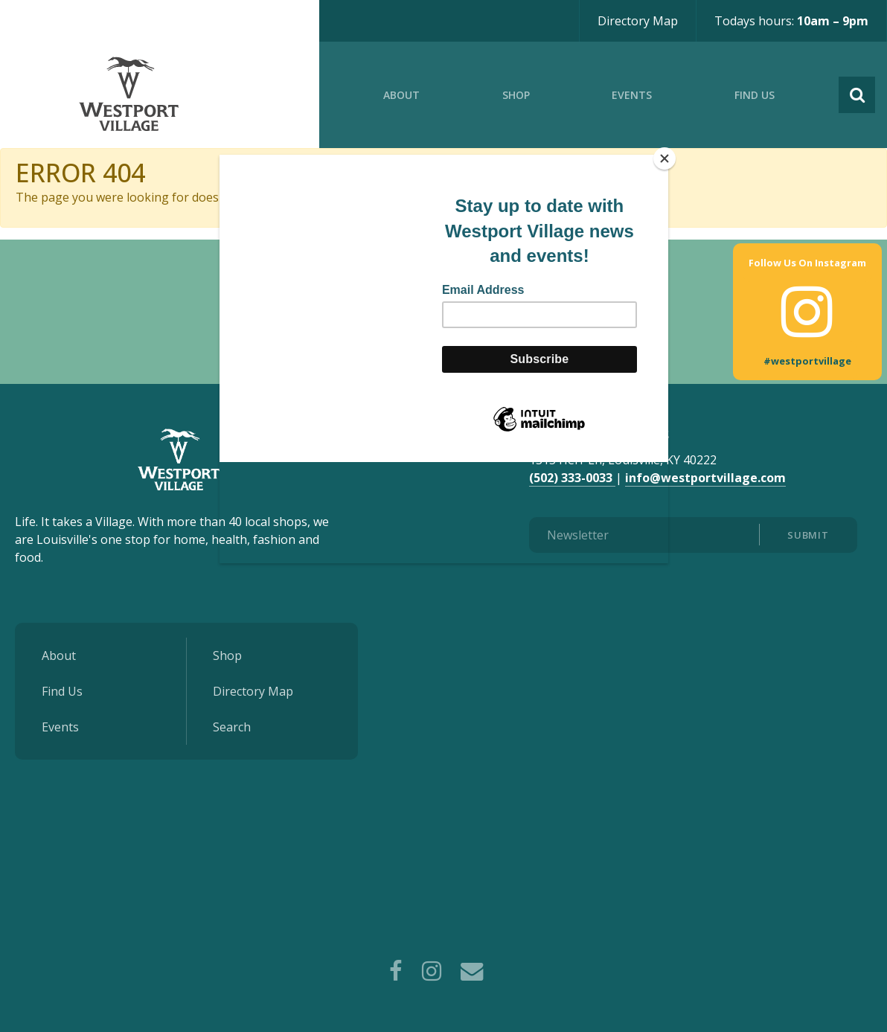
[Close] (664, 158)
